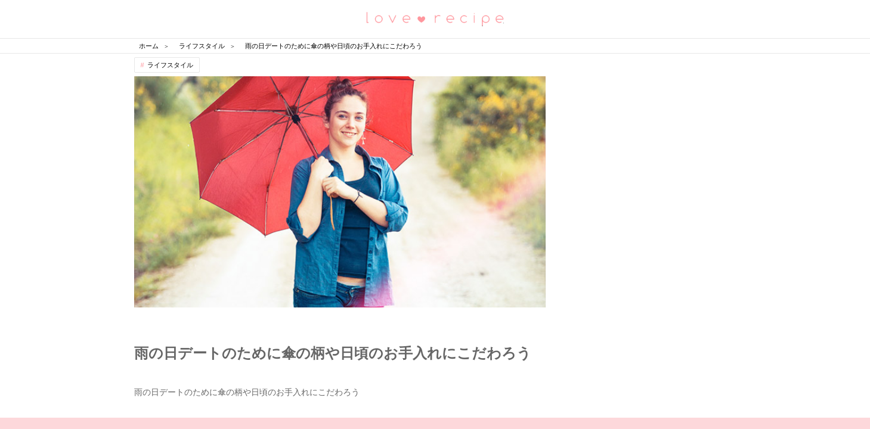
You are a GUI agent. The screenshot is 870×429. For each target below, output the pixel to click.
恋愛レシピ (435, 18)
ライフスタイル (170, 65)
